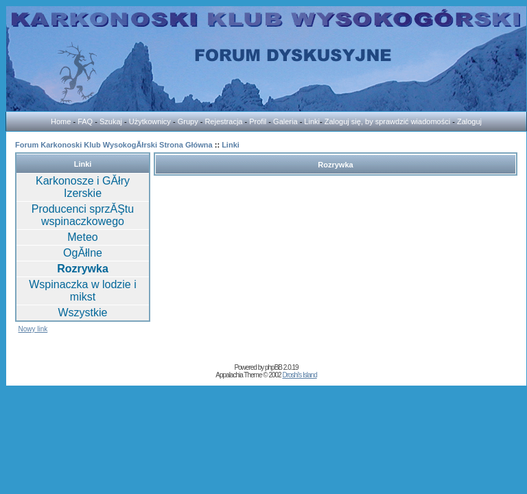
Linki (230, 145)
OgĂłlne (82, 253)
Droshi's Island (299, 375)
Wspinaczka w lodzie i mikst (83, 291)
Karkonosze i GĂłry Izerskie (83, 187)
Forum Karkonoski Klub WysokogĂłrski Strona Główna (114, 145)
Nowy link (32, 329)
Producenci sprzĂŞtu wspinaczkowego (83, 215)
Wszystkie (83, 312)
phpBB (273, 367)
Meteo (82, 237)
